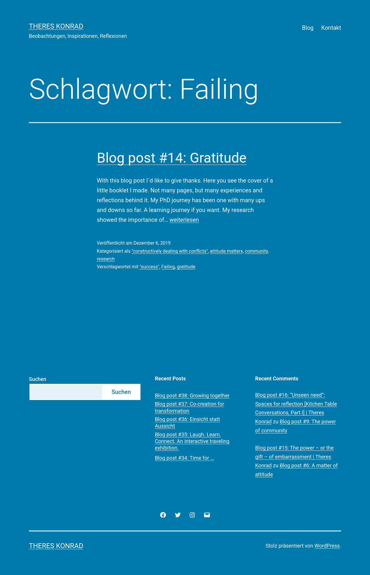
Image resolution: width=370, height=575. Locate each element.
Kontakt (331, 27)
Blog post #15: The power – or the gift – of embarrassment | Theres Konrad (294, 456)
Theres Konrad (56, 26)
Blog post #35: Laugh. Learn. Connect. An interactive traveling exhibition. (192, 441)
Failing (168, 266)
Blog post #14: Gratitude (172, 158)
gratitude (186, 266)
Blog (308, 27)
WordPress (327, 546)
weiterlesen (184, 219)
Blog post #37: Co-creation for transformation (189, 407)
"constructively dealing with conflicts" (170, 251)
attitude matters (226, 251)
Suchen (37, 379)
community (256, 251)
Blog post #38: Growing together (192, 395)
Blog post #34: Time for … (184, 458)
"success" (149, 266)
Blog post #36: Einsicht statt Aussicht (187, 422)
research (106, 259)
